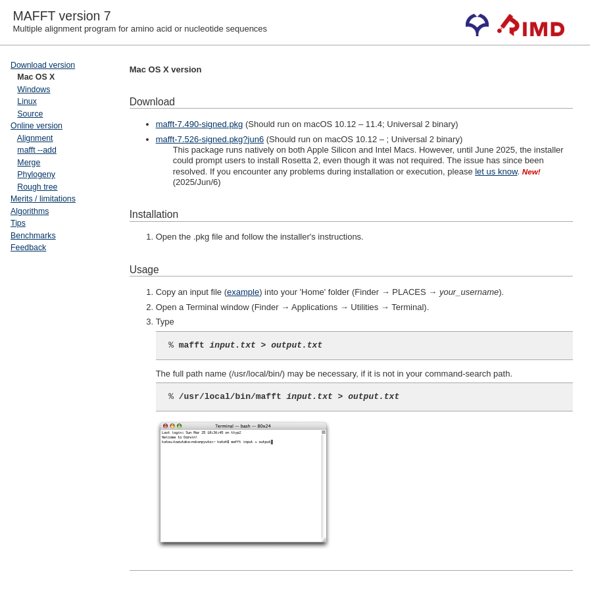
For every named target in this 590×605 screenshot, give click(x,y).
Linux (27, 101)
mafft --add (36, 150)
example (243, 292)
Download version (43, 65)
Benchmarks (33, 235)
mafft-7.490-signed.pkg (199, 124)
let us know (496, 171)
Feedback (28, 247)
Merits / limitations (43, 198)
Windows (33, 89)
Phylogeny (36, 174)
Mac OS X (36, 77)
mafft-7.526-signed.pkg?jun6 (210, 139)
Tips (18, 223)
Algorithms (30, 211)
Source (30, 113)
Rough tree (37, 187)
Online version (36, 125)
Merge (28, 162)
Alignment (35, 138)
